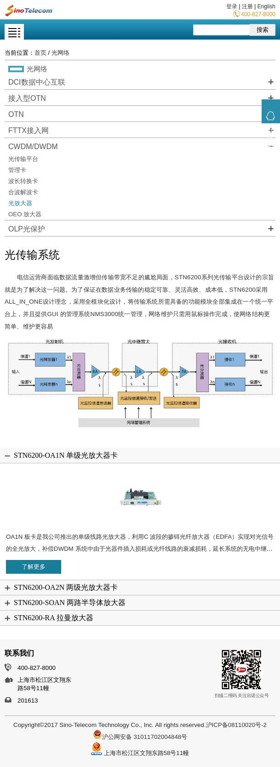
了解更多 (34, 566)
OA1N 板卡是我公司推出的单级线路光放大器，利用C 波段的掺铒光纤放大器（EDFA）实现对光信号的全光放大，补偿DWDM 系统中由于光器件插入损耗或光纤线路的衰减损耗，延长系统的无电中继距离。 (140, 549)
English (266, 6)
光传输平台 (23, 159)
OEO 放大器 (24, 214)
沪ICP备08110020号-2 (236, 724)
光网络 (60, 52)
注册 (247, 6)
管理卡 (17, 170)
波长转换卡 (23, 181)
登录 (231, 6)
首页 (40, 52)
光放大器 (20, 203)
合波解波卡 (23, 192)
